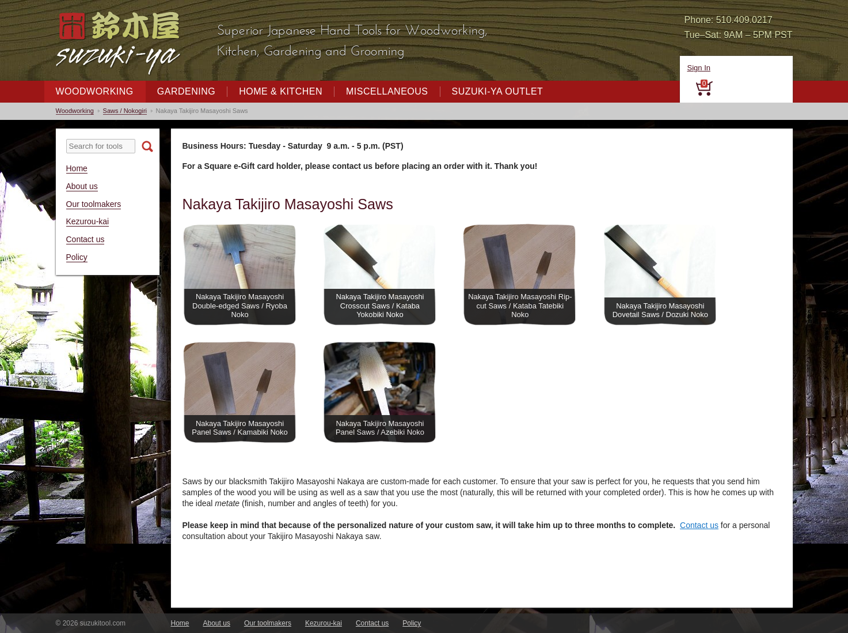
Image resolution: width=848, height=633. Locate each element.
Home (77, 168)
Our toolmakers (93, 204)
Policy (77, 257)
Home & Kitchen (280, 91)
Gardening (186, 91)
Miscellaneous (387, 91)
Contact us (85, 239)
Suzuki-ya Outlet (497, 91)
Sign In (698, 67)
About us (82, 186)
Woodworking (95, 91)
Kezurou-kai (87, 221)
